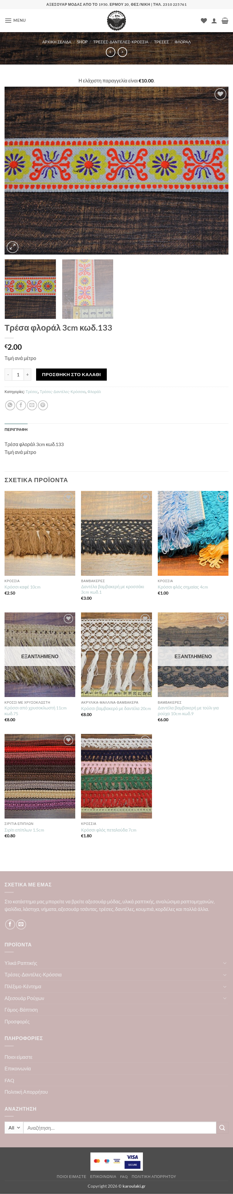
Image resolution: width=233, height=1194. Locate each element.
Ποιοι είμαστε (18, 1057)
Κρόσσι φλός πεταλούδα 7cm (109, 829)
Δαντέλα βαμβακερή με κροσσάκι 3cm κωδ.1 (112, 589)
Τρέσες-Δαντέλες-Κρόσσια (120, 41)
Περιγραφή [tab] (16, 429)
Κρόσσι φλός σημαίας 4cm (183, 586)
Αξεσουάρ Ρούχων (24, 998)
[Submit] (222, 1128)
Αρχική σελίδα (56, 41)
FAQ (9, 1080)
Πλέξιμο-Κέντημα (23, 986)
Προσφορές (17, 1021)
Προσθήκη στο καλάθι (71, 374)
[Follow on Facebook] (10, 924)
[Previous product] (122, 52)
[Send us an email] (21, 924)
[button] (15, 20)
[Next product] (110, 52)
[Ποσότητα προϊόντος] (18, 375)
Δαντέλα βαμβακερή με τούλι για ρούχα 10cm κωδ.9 (188, 710)
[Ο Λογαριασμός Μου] (214, 20)
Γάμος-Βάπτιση (21, 1009)
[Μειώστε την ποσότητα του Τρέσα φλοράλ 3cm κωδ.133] (8, 375)
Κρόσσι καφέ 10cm (23, 586)
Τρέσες (161, 41)
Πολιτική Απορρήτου (26, 1092)
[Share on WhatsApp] (10, 405)
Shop (82, 41)
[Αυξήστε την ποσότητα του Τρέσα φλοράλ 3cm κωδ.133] (27, 375)
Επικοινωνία (18, 1068)
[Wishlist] (204, 20)
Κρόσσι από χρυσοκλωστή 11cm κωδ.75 (36, 710)
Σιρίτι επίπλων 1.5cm (24, 829)
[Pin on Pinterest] (43, 405)
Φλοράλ (183, 41)
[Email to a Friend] (32, 405)
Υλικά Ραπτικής (21, 963)
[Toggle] (224, 962)
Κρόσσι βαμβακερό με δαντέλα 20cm (116, 708)
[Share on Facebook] (21, 405)
